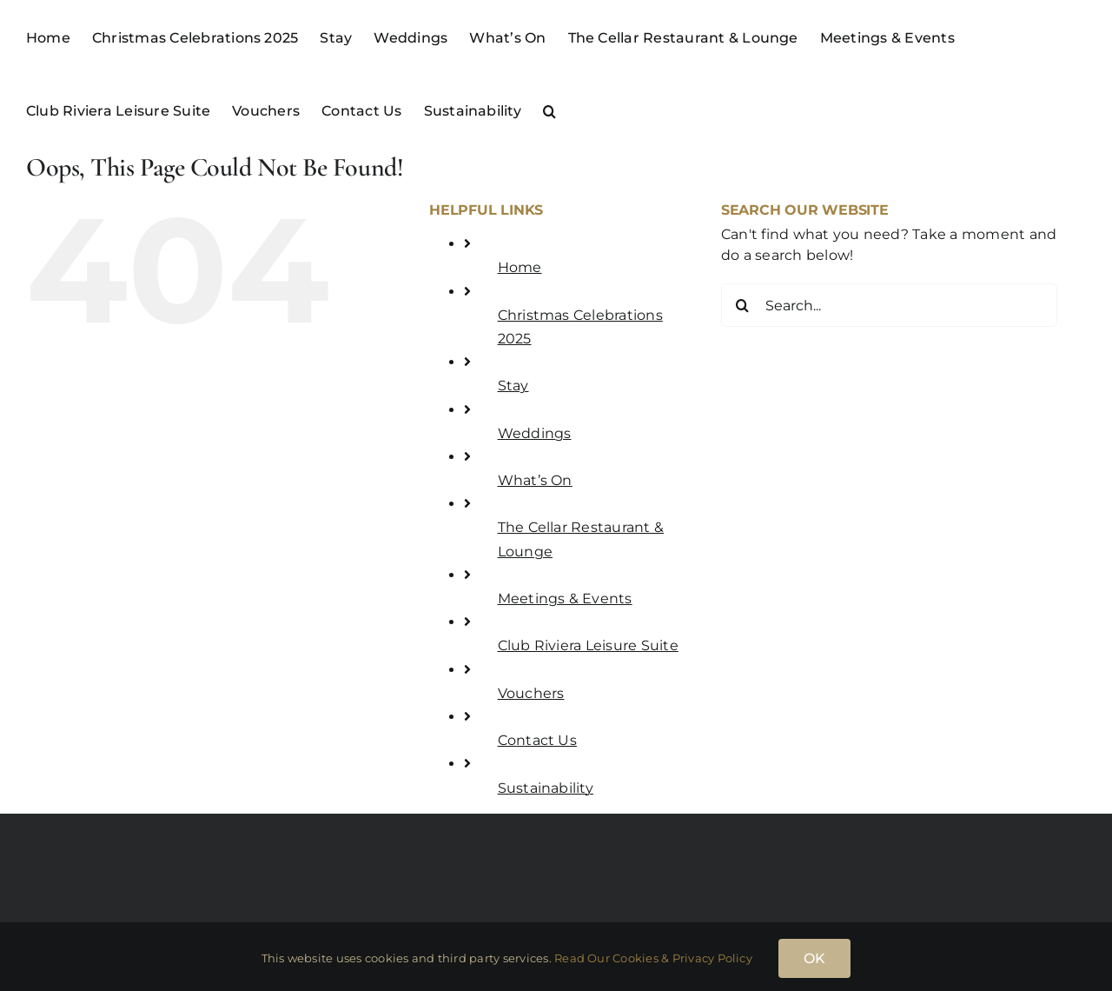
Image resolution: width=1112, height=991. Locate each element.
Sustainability (545, 788)
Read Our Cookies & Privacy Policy (653, 958)
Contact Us (537, 740)
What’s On (535, 480)
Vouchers (531, 693)
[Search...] (889, 305)
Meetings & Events (565, 598)
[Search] (742, 305)
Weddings (535, 433)
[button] (549, 109)
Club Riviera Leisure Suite (588, 645)
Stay (513, 385)
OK (814, 958)
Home (520, 267)
